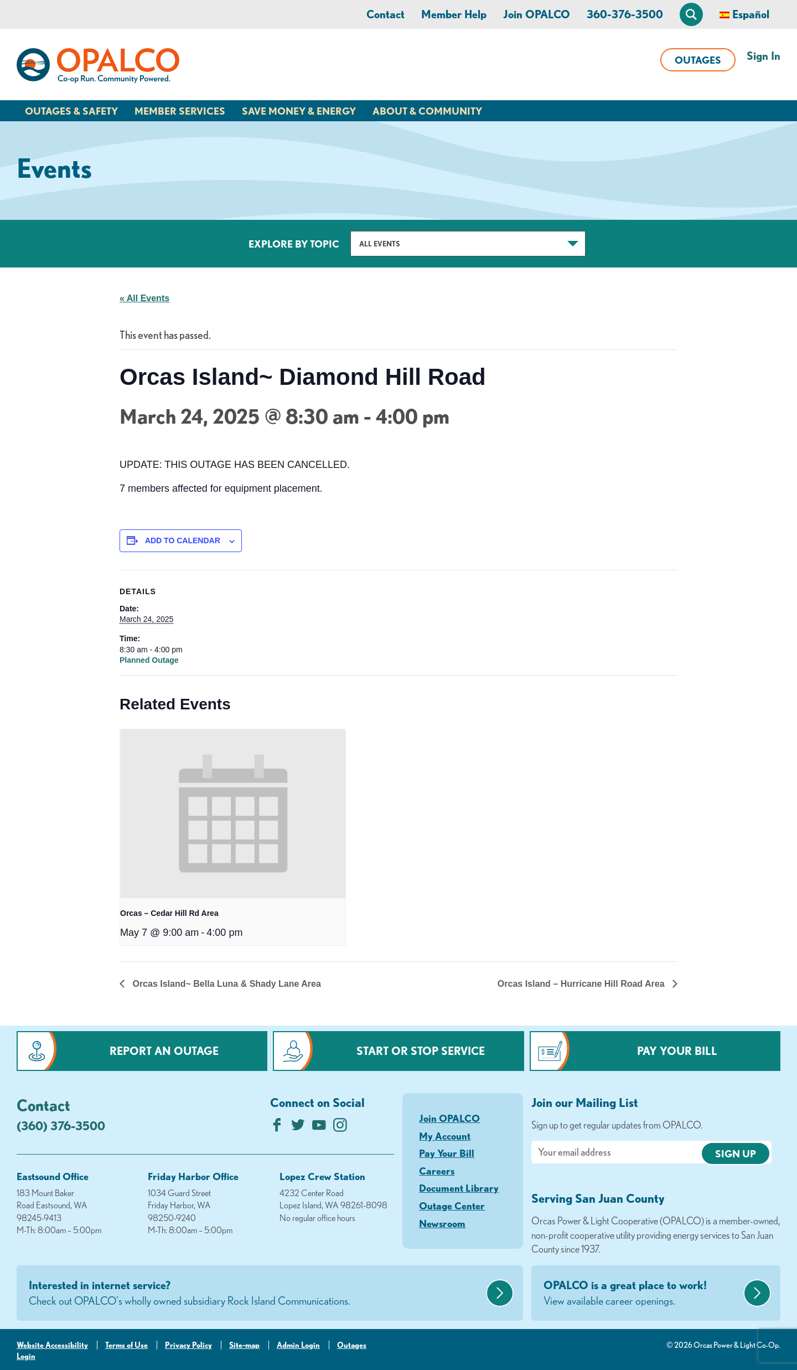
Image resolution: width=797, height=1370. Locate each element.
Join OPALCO (536, 14)
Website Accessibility (52, 1345)
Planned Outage (149, 660)
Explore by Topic (294, 243)
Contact (385, 14)
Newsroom (442, 1223)
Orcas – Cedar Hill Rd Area (169, 913)
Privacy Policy (188, 1345)
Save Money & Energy (299, 110)
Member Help (454, 14)
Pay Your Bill (677, 1050)
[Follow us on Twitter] (298, 1127)
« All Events (144, 298)
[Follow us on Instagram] (340, 1127)
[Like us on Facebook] (277, 1127)
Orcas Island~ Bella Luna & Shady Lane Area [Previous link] (225, 983)
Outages (698, 59)
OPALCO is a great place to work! (642, 1294)
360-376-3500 (625, 14)
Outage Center (452, 1205)
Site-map (244, 1345)
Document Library (459, 1187)
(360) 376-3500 (61, 1125)
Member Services (179, 110)
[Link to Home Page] (98, 67)
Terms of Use (126, 1345)
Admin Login (298, 1345)
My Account (444, 1135)
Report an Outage (164, 1050)
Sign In (763, 55)
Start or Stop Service (420, 1050)
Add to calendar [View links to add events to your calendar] (182, 540)
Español (750, 14)
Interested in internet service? (256, 1294)
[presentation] (232, 813)
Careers (436, 1170)
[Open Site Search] (691, 14)
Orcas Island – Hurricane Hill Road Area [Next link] (582, 983)
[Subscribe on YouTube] (319, 1127)
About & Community (427, 110)
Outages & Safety (71, 110)
